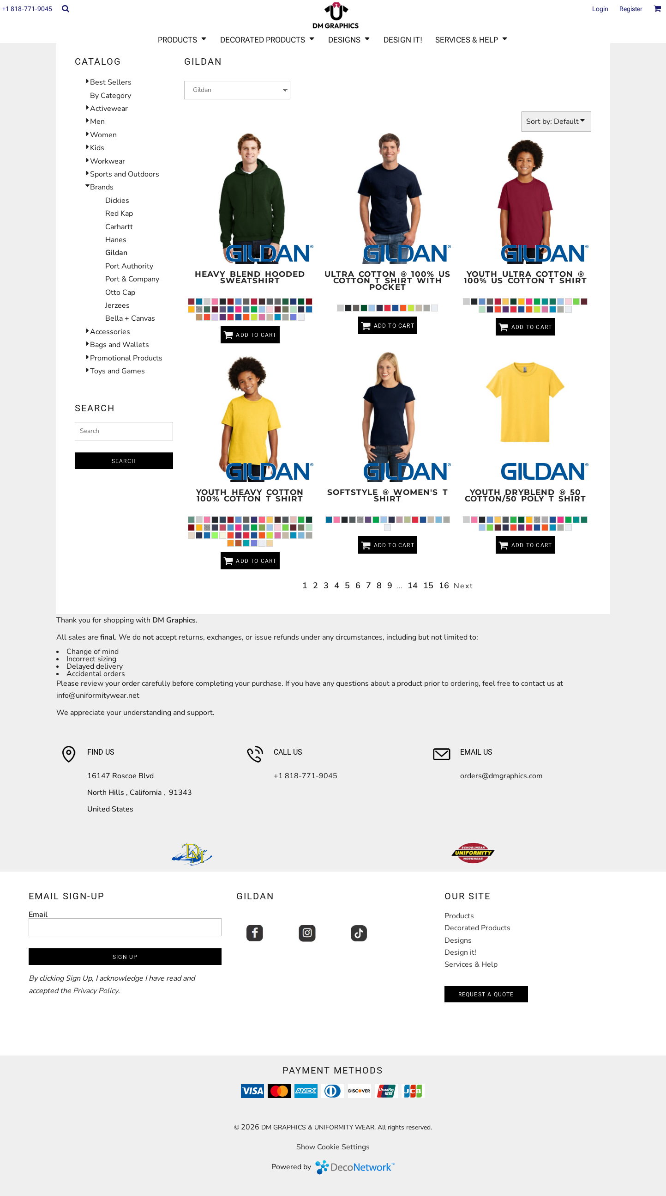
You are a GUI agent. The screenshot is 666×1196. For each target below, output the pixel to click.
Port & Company (132, 279)
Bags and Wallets (119, 345)
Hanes (115, 240)
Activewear (109, 109)
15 (428, 585)
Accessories (110, 332)
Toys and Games (117, 371)
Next (464, 586)
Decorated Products (477, 928)
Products (459, 916)
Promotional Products (126, 358)
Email (38, 914)
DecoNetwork (355, 1167)
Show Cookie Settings (333, 1147)
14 (413, 585)
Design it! (460, 952)
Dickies (117, 200)
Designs (458, 940)
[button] (65, 8)
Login (600, 8)
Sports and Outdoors (124, 174)
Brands (102, 187)
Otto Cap (120, 292)
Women (103, 135)
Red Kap (119, 213)
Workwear (107, 161)
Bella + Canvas (130, 318)
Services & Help (471, 964)
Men (97, 121)
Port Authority (129, 266)
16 (444, 585)
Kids (97, 148)
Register (630, 8)
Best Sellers (111, 82)
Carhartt (119, 227)
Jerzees (117, 305)
